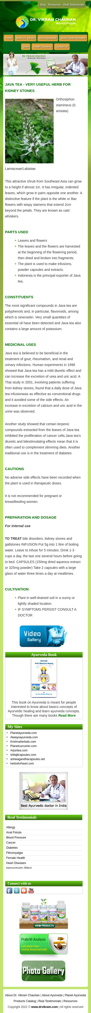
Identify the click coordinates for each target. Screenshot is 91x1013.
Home (8, 38)
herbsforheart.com (22, 763)
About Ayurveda (47, 38)
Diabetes (12, 847)
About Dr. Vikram (25, 38)
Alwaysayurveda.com (24, 737)
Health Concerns (42, 46)
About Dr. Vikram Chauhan (22, 995)
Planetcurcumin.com (23, 746)
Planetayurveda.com (23, 733)
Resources (54, 4)
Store (26, 46)
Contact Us (62, 46)
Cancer (11, 842)
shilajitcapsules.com (23, 754)
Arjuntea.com (19, 750)
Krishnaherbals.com (23, 741)
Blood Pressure (16, 837)
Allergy (10, 827)
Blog (43, 4)
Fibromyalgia (14, 853)
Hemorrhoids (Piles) (19, 868)
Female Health (15, 858)
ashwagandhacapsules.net (27, 759)
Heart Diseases (16, 863)
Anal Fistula (14, 832)
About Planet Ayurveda (73, 38)
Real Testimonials (73, 4)
